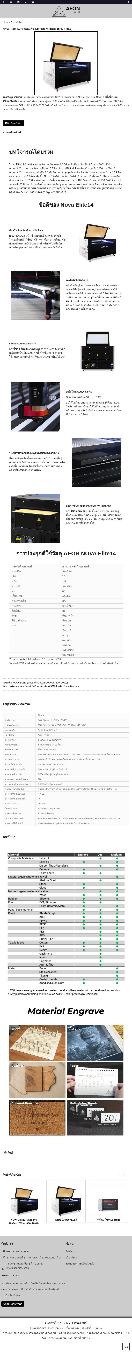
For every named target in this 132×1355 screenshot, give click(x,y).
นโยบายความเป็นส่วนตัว (80, 1263)
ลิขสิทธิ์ (51, 1323)
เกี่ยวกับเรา (72, 1257)
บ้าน (5, 22)
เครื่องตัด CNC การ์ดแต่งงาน (17, 1333)
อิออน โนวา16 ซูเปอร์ (66, 1220)
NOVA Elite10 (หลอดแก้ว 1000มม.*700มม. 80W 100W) (40, 682)
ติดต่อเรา (71, 1251)
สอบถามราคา (14, 1304)
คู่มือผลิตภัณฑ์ (38, 1328)
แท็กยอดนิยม (72, 1328)
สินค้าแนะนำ (55, 1328)
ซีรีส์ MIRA (72, 168)
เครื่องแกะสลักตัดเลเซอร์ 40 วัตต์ (52, 1333)
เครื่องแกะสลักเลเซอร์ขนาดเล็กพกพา (69, 1338)
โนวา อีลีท (16, 22)
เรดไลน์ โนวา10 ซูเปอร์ (108, 1220)
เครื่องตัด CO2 (80, 1333)
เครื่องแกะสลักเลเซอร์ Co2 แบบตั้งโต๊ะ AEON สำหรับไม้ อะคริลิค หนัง (44, 686)
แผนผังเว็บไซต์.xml (92, 1328)
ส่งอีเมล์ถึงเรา (15, 123)
